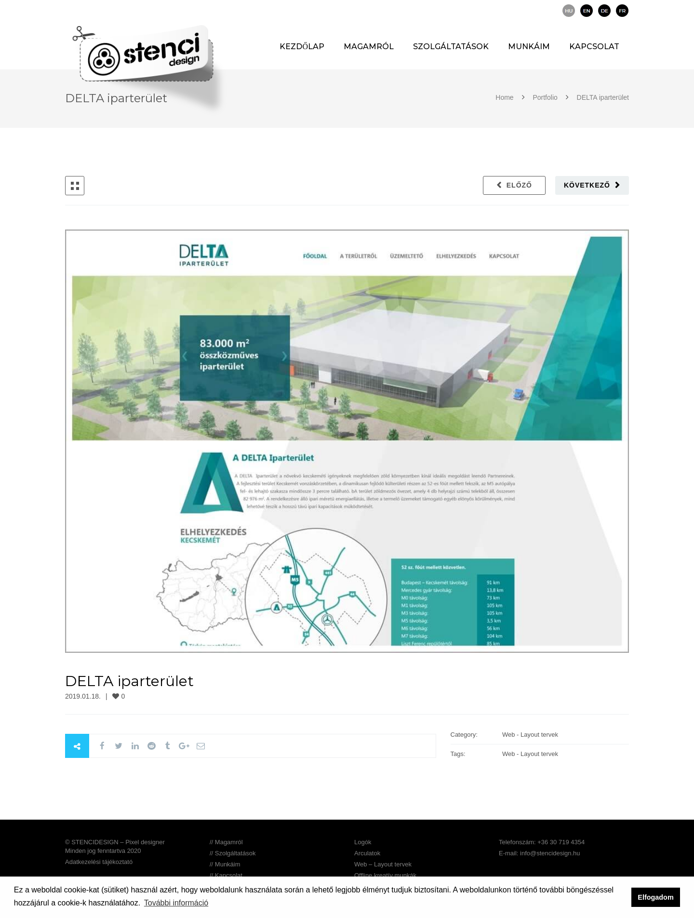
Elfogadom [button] (655, 897)
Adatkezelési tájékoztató (99, 861)
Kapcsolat (594, 46)
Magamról (369, 46)
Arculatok (367, 853)
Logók (362, 842)
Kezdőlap (302, 46)
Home (505, 97)
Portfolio (545, 97)
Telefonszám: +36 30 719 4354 (542, 842)
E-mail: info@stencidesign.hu (539, 853)
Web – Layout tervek (383, 864)
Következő (587, 185)
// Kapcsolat (226, 875)
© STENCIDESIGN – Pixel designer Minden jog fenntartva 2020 (115, 846)
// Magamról (226, 842)
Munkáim (529, 46)
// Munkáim (225, 864)
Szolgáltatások (451, 46)
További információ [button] (176, 903)
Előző (519, 185)
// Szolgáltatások (232, 853)
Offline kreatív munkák (385, 875)
